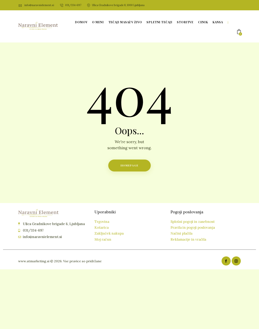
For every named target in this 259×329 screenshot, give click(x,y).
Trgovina (101, 221)
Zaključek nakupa (109, 233)
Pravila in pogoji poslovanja (193, 227)
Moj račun (102, 239)
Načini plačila (181, 233)
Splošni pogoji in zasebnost (193, 221)
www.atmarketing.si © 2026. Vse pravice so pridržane (60, 261)
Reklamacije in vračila (188, 239)
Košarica (101, 227)
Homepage (130, 165)
